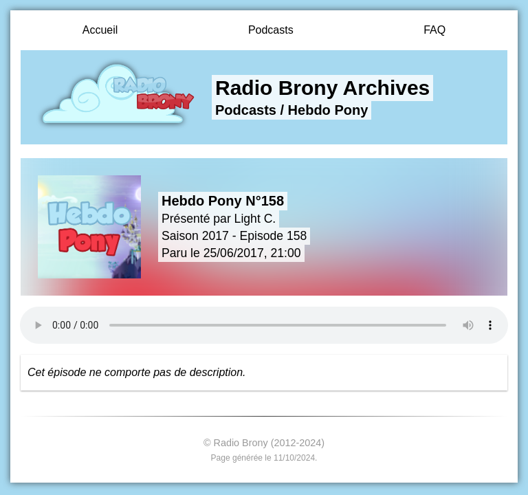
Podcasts (271, 30)
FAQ (435, 30)
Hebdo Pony (328, 110)
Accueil (100, 30)
